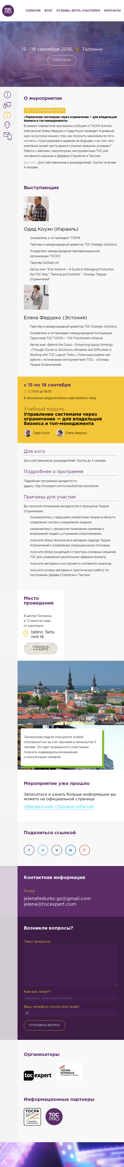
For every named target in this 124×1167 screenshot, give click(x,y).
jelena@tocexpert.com (50, 904)
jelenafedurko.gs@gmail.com (57, 899)
